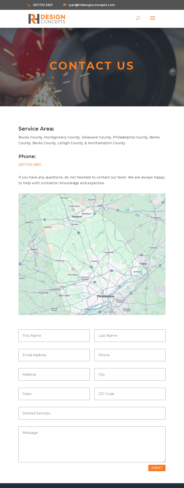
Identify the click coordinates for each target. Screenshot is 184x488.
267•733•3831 (29, 164)
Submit (157, 468)
